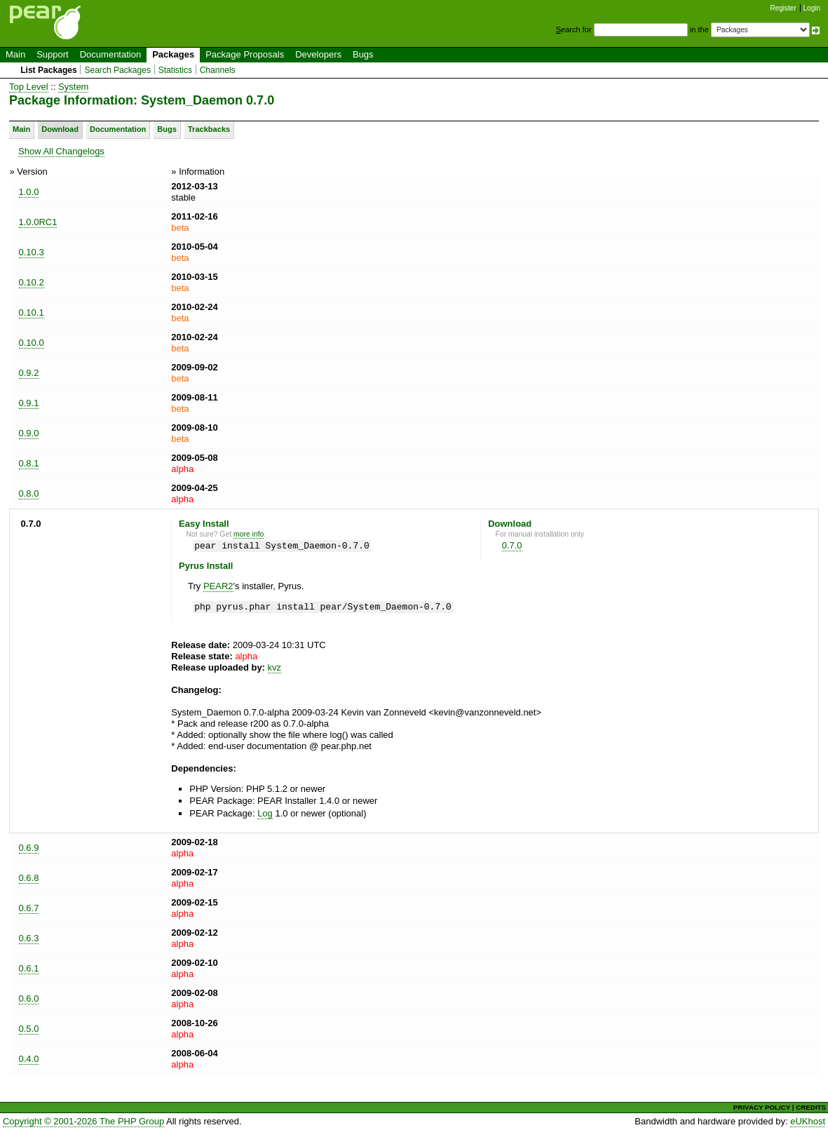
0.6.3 (29, 938)
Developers (318, 54)
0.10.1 (31, 312)
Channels (218, 70)
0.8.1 (29, 463)
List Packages (48, 70)
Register (783, 8)
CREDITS (811, 1107)
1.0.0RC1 (38, 222)
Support (52, 54)
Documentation (110, 54)
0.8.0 (29, 493)
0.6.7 (29, 908)
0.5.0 (29, 1028)
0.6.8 (29, 878)
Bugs (363, 54)
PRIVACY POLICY (761, 1107)
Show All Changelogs (61, 151)
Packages (173, 54)
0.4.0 (29, 1059)
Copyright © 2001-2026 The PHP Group (83, 1121)
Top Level (28, 86)
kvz (275, 667)
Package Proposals (244, 54)
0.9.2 (29, 373)
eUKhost (807, 1121)
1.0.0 (29, 192)
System (73, 86)
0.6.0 (29, 998)
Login (811, 8)
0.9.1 (29, 403)
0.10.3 (31, 252)
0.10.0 (31, 342)
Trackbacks (209, 129)
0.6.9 (29, 847)
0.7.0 (512, 545)
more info (248, 534)
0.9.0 (29, 433)
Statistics (175, 70)
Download (60, 129)
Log (265, 813)
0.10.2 (31, 282)
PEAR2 (218, 586)
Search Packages (117, 70)
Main (15, 54)
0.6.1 (29, 968)
